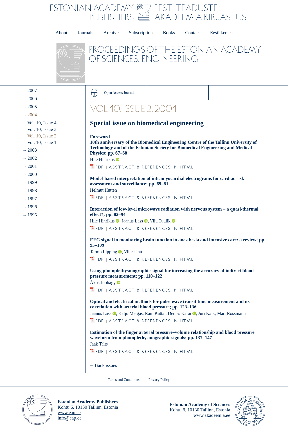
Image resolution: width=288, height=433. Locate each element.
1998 (32, 190)
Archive (111, 32)
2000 (32, 174)
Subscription (141, 32)
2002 (32, 158)
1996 (32, 206)
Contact (192, 32)
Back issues (106, 365)
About (62, 32)
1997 (32, 198)
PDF (100, 166)
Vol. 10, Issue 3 (41, 129)
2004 (32, 114)
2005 (32, 106)
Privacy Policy (159, 379)
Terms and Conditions (124, 379)
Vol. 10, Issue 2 (41, 136)
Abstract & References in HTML (151, 166)
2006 (32, 98)
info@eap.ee (69, 418)
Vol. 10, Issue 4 (41, 123)
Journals (85, 32)
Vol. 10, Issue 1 (41, 142)
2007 (32, 90)
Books (169, 32)
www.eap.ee (69, 412)
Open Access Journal (119, 92)
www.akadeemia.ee (212, 415)
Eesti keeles (221, 32)
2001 (32, 166)
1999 (32, 182)
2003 (32, 150)
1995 (32, 215)
